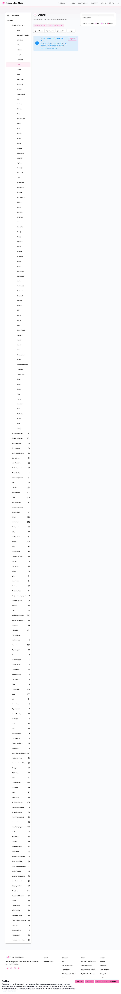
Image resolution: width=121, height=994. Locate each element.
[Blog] (70, 961)
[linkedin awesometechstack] (11, 968)
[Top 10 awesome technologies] (88, 970)
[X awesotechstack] (7, 968)
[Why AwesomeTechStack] (70, 974)
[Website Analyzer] (51, 961)
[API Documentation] (70, 965)
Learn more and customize (107, 981)
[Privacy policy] (107, 974)
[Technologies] (70, 970)
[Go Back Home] (3, 3)
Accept (80, 981)
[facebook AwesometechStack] (19, 968)
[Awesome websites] (88, 965)
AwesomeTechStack (14, 3)
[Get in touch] (107, 965)
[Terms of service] (107, 970)
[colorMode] (118, 3)
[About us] (107, 961)
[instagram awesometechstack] (15, 968)
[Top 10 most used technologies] (88, 974)
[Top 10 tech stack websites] (88, 961)
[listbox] (18, 477)
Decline (89, 981)
